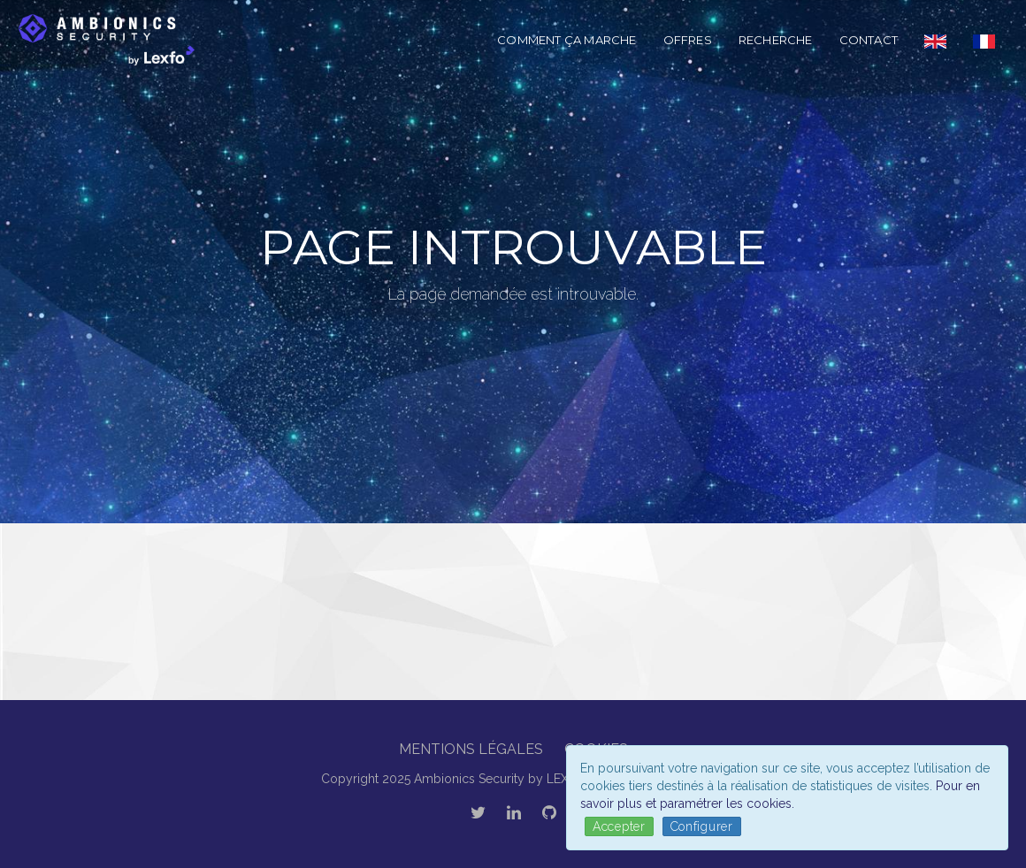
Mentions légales (471, 749)
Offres (687, 40)
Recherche (776, 40)
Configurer (701, 826)
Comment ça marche (566, 40)
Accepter (619, 826)
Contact (868, 40)
